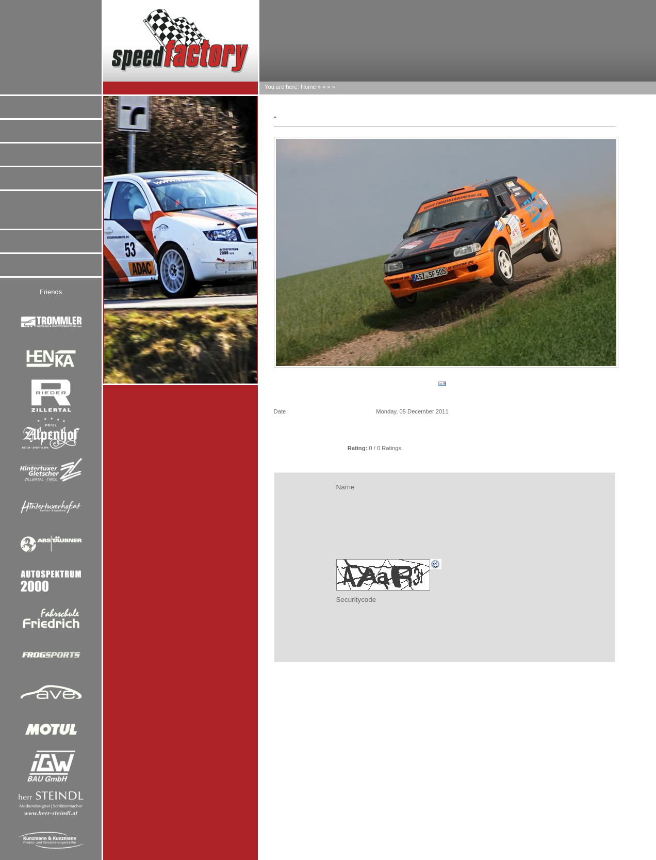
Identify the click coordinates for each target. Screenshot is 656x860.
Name (345, 487)
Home (308, 87)
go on (591, 383)
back (298, 383)
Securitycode (356, 599)
